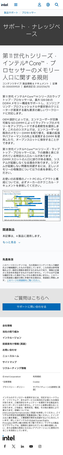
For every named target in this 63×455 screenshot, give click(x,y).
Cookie (36, 382)
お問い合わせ (10, 349)
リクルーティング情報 (14, 368)
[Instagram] (39, 446)
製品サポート (11, 12)
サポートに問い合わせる (31, 307)
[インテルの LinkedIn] (22, 446)
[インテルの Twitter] (13, 446)
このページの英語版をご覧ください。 (24, 280)
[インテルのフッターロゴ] (9, 437)
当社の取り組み (11, 331)
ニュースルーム (11, 356)
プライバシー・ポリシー (14, 387)
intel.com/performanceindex (16, 412)
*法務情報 (7, 382)
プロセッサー (29, 12)
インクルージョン (12, 337)
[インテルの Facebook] (5, 446)
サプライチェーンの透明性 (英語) (46, 388)
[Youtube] (31, 446)
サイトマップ (10, 362)
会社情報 (7, 325)
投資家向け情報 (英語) (14, 343)
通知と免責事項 (28, 415)
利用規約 (37, 376)
